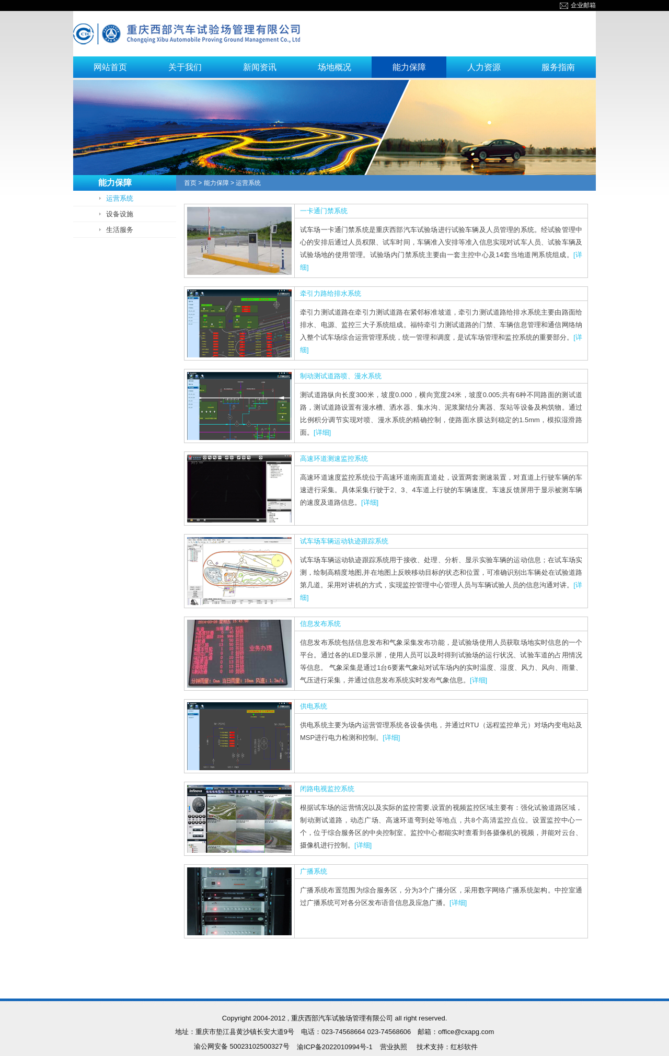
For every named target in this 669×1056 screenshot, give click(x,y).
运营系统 (119, 198)
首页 (190, 183)
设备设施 (119, 214)
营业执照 (393, 1047)
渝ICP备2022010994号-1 (335, 1047)
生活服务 (119, 230)
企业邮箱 (578, 5)
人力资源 (484, 67)
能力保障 (409, 67)
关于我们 (185, 67)
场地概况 (334, 67)
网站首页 (110, 67)
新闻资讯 (259, 67)
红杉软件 (464, 1047)
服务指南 (558, 67)
